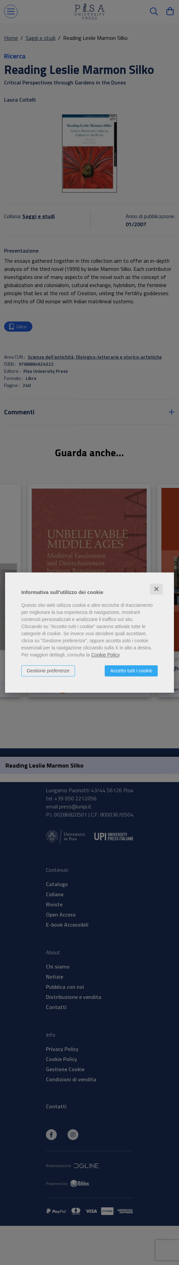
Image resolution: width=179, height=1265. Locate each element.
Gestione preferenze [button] (48, 670)
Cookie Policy (105, 654)
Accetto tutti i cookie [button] (131, 670)
